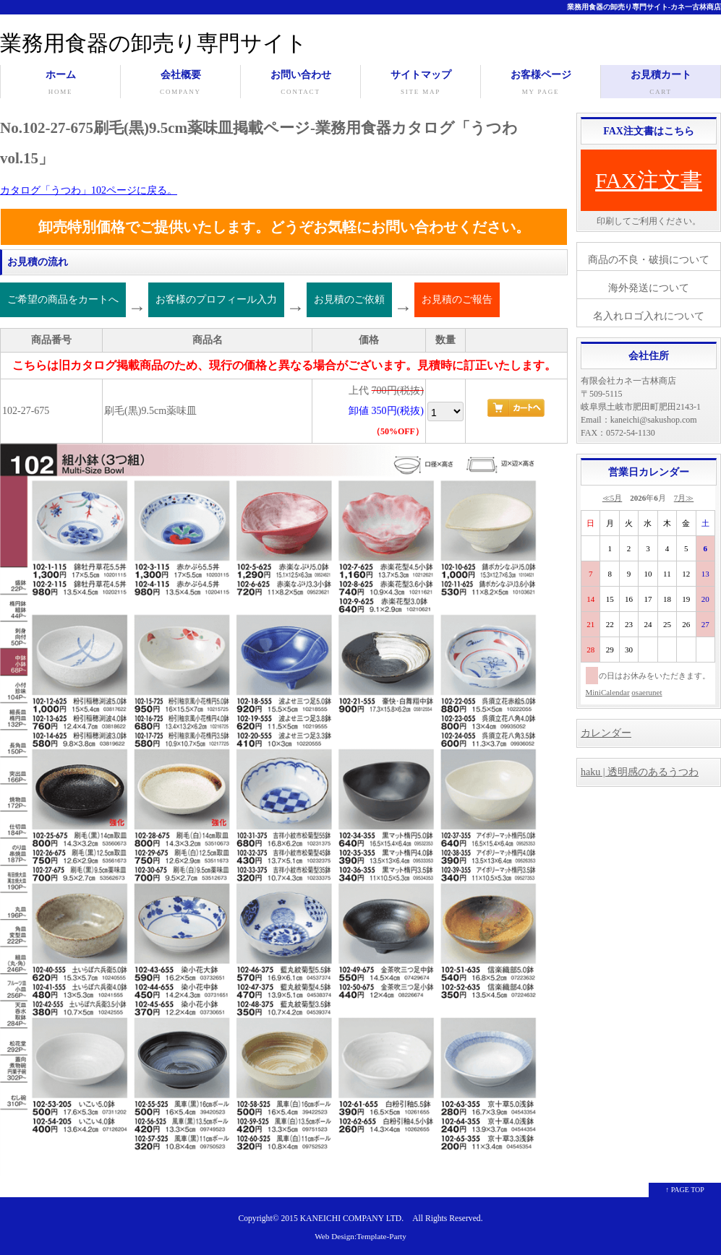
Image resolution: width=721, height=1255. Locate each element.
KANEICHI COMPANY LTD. (352, 1218)
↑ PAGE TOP (684, 1190)
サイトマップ (420, 83)
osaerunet (646, 692)
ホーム (60, 83)
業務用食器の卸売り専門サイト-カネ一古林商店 (644, 7)
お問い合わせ (300, 83)
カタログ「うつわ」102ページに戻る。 (88, 190)
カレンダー (606, 733)
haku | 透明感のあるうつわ (640, 772)
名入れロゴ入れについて (648, 316)
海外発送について (648, 288)
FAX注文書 (648, 180)
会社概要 (180, 83)
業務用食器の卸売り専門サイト (153, 43)
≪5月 (612, 497)
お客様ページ (540, 83)
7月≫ (684, 497)
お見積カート (660, 83)
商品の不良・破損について (648, 259)
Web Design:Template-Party (360, 1236)
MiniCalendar (608, 692)
